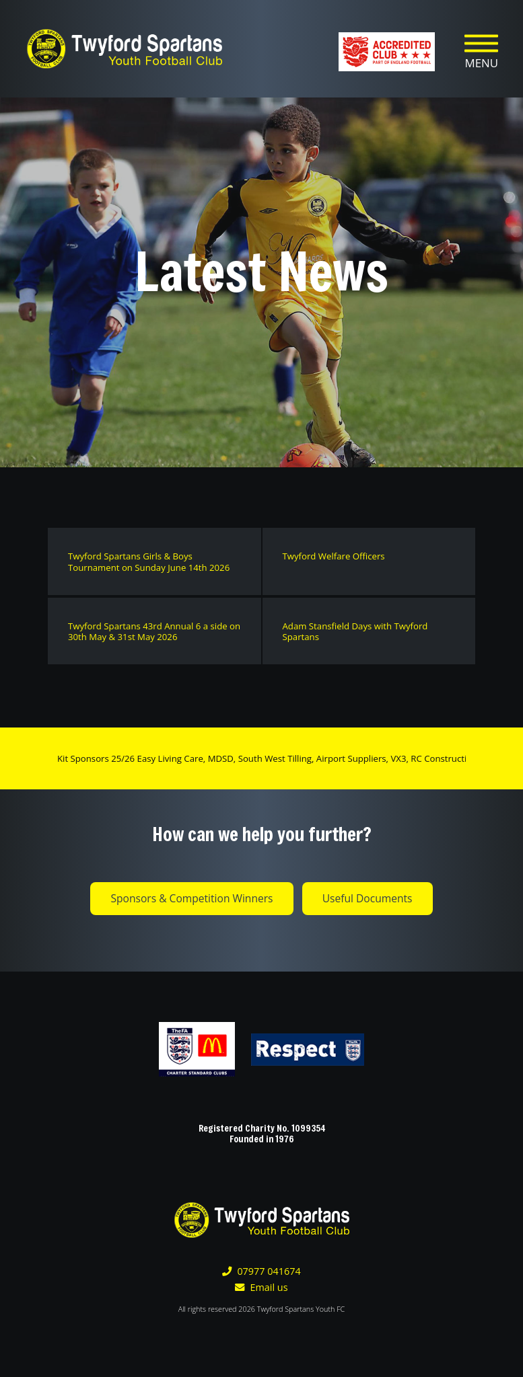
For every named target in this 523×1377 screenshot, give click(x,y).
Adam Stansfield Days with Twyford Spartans (355, 631)
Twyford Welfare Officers (334, 556)
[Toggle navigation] (481, 49)
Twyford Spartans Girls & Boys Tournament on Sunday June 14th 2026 (149, 562)
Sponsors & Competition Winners (191, 898)
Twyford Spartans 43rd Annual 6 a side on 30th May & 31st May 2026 (154, 631)
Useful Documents (367, 898)
